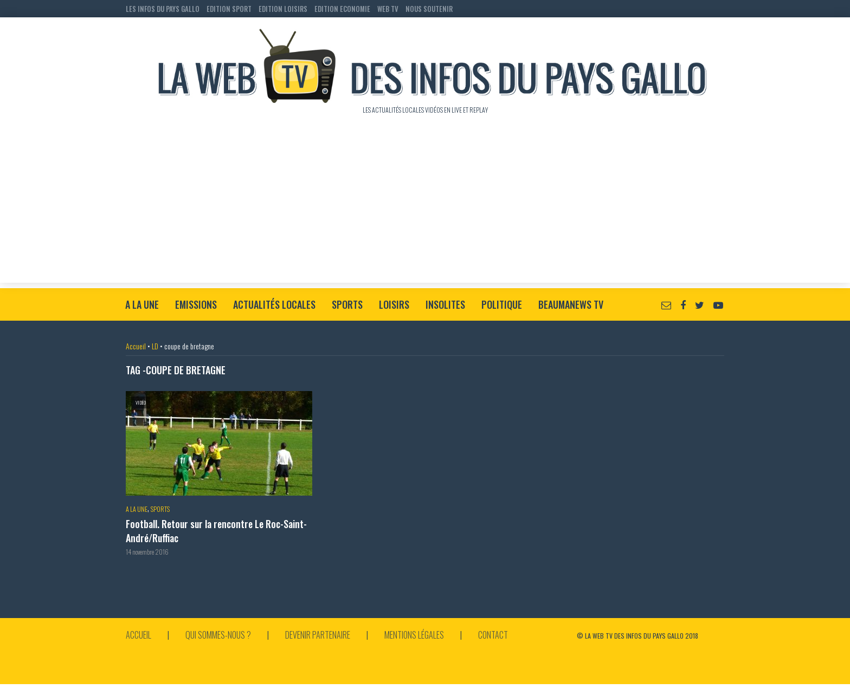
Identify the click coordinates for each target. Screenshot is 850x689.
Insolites (445, 304)
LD (155, 346)
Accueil (136, 346)
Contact (493, 634)
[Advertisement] (425, 207)
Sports (347, 304)
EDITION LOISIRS (283, 8)
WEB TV (387, 8)
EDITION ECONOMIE (342, 8)
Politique (501, 304)
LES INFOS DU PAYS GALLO (162, 8)
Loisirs (394, 304)
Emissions (196, 304)
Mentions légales (414, 634)
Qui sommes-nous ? (218, 634)
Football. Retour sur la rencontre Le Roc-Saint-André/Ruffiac (216, 531)
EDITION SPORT (229, 8)
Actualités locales (274, 304)
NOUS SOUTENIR (429, 8)
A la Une (142, 304)
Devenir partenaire (317, 634)
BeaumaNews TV (570, 304)
